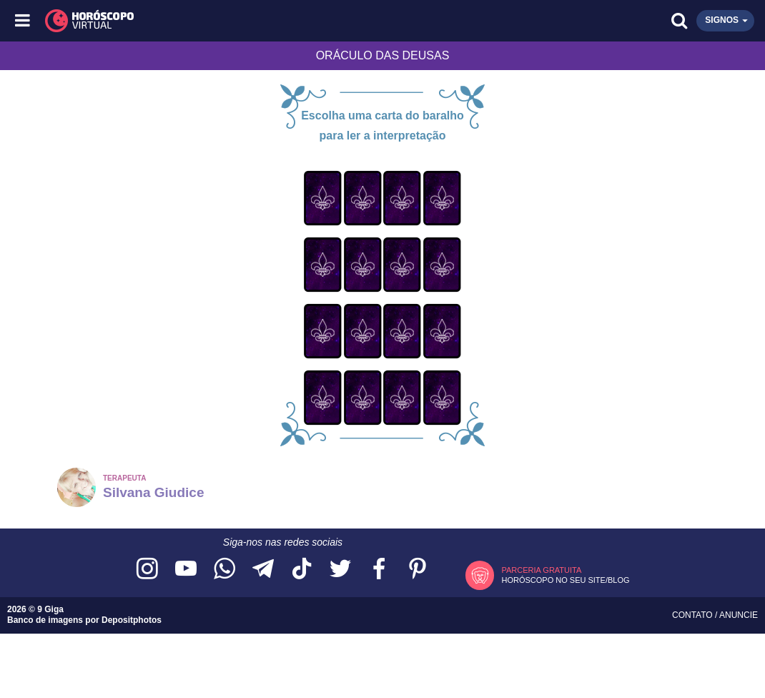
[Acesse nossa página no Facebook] (379, 569)
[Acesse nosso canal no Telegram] (263, 569)
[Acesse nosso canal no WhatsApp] (224, 569)
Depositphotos (132, 620)
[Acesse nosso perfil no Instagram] (147, 569)
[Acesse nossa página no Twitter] (340, 569)
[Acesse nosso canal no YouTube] (186, 569)
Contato (693, 615)
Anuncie (738, 615)
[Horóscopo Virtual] (203, 20)
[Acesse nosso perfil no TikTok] (302, 569)
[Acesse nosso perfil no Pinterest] (417, 569)
